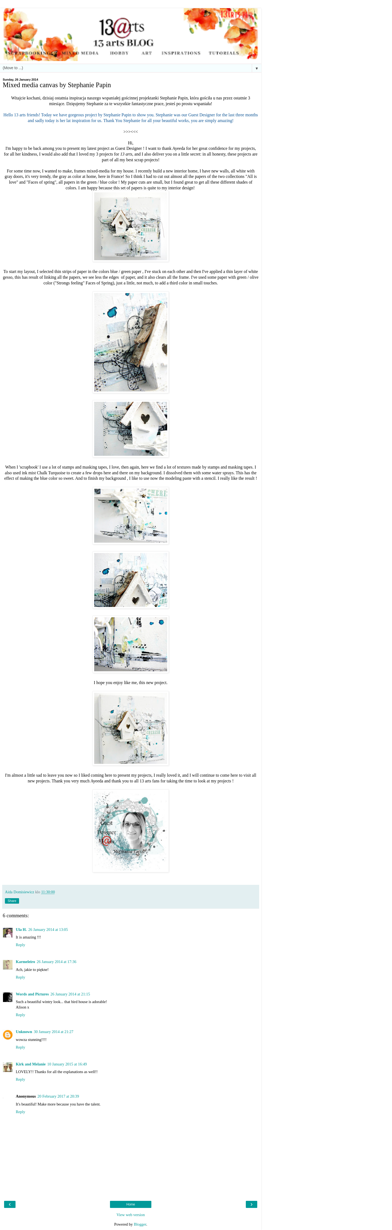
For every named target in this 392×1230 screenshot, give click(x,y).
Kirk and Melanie (31, 1064)
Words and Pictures (32, 994)
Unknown (24, 1031)
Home (130, 1204)
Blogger (140, 1224)
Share (12, 901)
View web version (131, 1215)
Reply (20, 945)
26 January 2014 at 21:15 (70, 994)
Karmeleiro (25, 961)
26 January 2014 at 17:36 (56, 961)
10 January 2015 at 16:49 (67, 1064)
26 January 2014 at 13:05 (48, 929)
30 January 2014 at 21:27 (53, 1031)
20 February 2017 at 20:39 (58, 1096)
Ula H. (21, 929)
